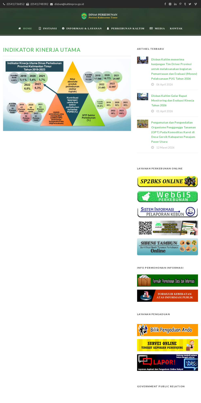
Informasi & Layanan (82, 28)
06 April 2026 (164, 84)
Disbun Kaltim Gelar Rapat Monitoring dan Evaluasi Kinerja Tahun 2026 (172, 100)
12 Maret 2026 (165, 147)
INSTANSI (48, 28)
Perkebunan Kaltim (125, 28)
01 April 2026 (164, 111)
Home (25, 28)
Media (157, 28)
